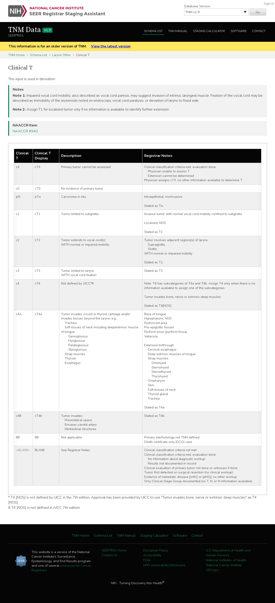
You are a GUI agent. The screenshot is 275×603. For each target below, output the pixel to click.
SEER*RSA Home (114, 550)
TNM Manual (177, 31)
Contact (258, 31)
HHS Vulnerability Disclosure (164, 565)
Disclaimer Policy (155, 550)
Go (258, 12)
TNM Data (30, 30)
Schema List (153, 31)
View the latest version (111, 46)
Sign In (269, 3)
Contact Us (109, 555)
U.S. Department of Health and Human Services (228, 553)
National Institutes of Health (226, 560)
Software (238, 31)
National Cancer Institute (224, 565)
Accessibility (152, 555)
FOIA (147, 560)
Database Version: (197, 6)
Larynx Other (61, 55)
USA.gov (212, 570)
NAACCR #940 (25, 131)
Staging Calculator (209, 31)
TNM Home (16, 55)
